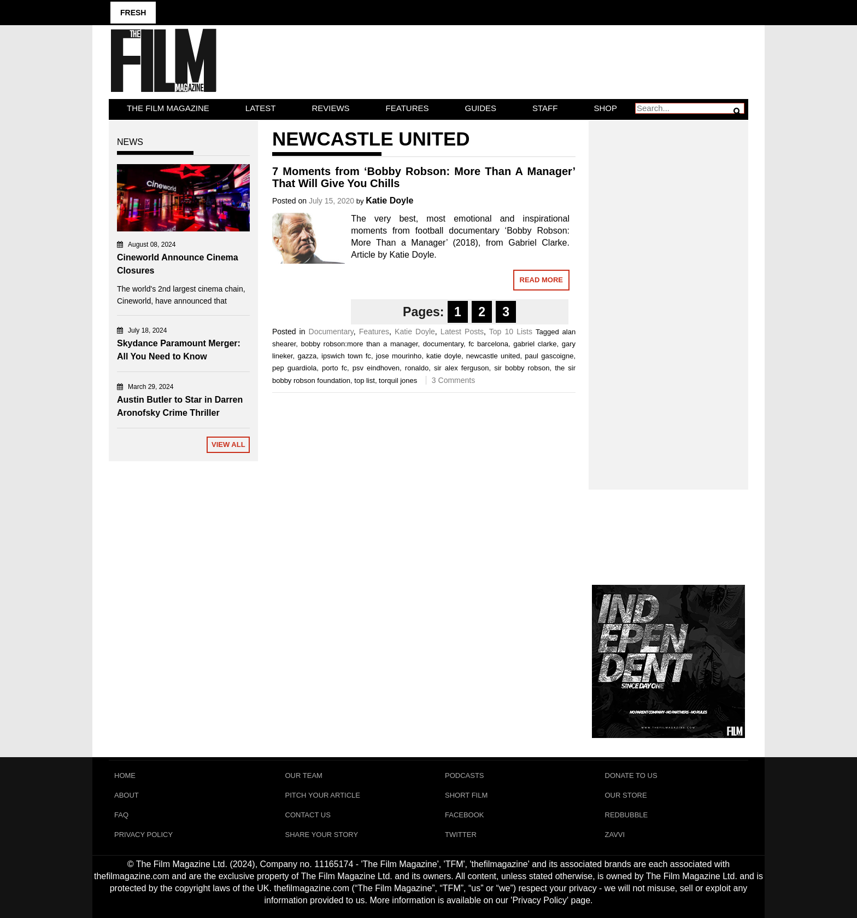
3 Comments (453, 380)
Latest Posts (462, 331)
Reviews (330, 108)
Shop (605, 108)
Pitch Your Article (323, 795)
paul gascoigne (549, 356)
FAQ (121, 815)
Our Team (303, 775)
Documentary (331, 331)
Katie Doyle (389, 200)
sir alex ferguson (461, 368)
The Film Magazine (168, 108)
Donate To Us (631, 775)
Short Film (466, 795)
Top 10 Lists (510, 331)
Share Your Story (322, 834)
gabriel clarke (534, 344)
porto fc (334, 368)
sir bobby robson (521, 368)
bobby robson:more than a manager (359, 344)
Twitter (461, 834)
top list (364, 380)
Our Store (626, 795)
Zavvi (615, 834)
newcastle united (493, 356)
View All (228, 444)
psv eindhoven (376, 368)
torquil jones (398, 380)
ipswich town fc (346, 356)
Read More (541, 280)
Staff (544, 108)
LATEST (260, 108)
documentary (443, 344)
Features (407, 108)
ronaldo (416, 368)
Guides (481, 108)
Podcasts (464, 775)
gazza (306, 356)
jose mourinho (398, 356)
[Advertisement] (669, 293)
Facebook (464, 815)
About (126, 795)
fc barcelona (488, 344)
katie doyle (443, 356)
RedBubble (626, 815)
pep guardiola (294, 368)
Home (125, 775)
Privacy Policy (143, 834)
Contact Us (308, 815)
